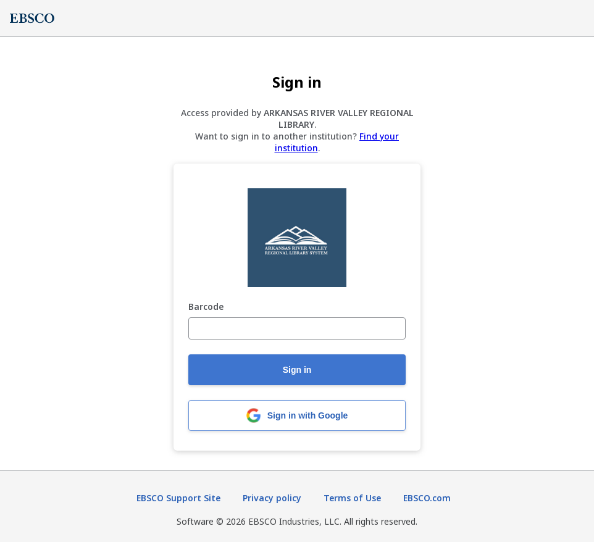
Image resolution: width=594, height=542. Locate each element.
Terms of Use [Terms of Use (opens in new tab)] (352, 498)
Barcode (206, 307)
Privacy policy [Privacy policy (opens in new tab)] (272, 498)
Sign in (297, 370)
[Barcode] (297, 328)
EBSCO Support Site (178, 498)
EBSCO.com (427, 498)
